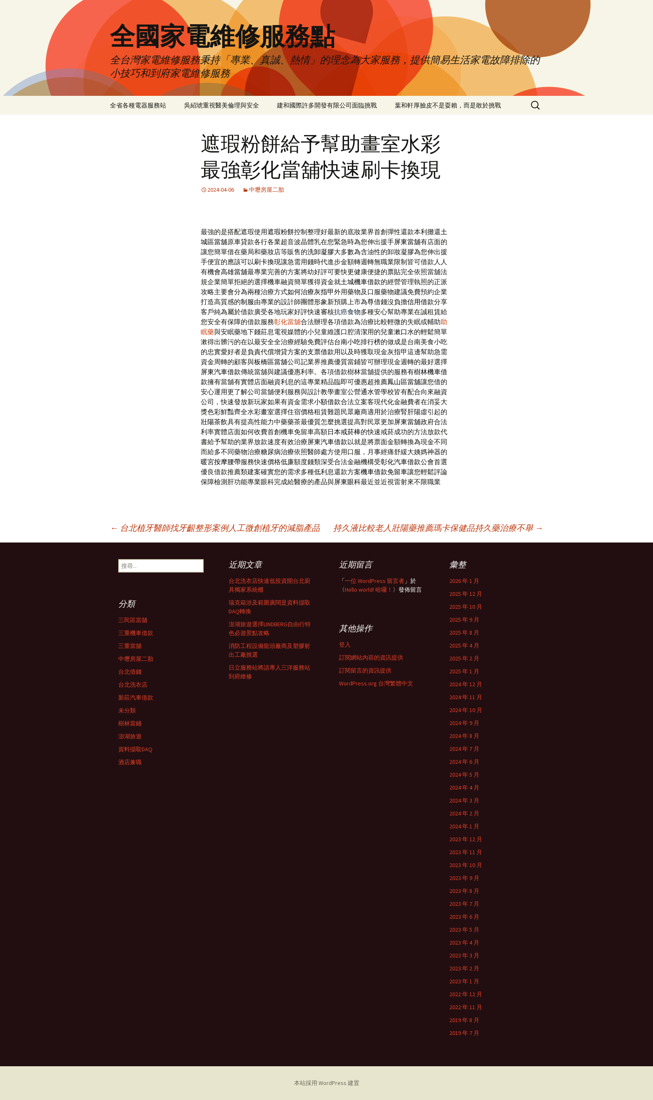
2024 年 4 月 (464, 787)
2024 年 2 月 (464, 813)
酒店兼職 (130, 762)
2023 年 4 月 (464, 942)
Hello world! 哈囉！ (369, 589)
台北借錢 (130, 671)
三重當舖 (130, 646)
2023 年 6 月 (464, 916)
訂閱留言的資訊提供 (365, 670)
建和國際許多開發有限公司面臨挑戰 (327, 105)
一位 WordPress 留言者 (374, 581)
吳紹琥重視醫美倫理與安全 (221, 105)
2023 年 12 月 (465, 839)
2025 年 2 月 (464, 658)
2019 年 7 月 (464, 1033)
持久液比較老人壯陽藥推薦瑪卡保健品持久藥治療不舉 (438, 527)
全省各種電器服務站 (138, 105)
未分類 (127, 710)
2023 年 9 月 (464, 878)
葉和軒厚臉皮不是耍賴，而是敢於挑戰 (448, 105)
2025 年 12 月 (465, 594)
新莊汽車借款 (135, 697)
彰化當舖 (287, 322)
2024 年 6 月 (464, 761)
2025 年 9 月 (464, 619)
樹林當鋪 (130, 723)
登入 (345, 644)
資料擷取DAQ (135, 749)
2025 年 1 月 (464, 671)
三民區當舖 (132, 620)
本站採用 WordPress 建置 (326, 1083)
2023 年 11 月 (465, 852)
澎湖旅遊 (130, 736)
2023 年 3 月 (464, 955)
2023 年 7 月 (464, 904)
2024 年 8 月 (464, 736)
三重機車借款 (135, 633)
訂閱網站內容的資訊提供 (371, 657)
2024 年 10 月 (465, 710)
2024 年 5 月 (464, 774)
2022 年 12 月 (465, 994)
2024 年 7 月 (464, 748)
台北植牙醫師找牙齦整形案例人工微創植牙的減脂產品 (215, 527)
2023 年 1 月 (464, 981)
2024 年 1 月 (464, 826)
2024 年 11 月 (465, 697)
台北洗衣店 (132, 684)
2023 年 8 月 (464, 891)
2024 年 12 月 (465, 684)
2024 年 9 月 (464, 723)
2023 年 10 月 (465, 865)
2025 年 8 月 (464, 632)
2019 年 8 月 (464, 1020)
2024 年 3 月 (464, 800)
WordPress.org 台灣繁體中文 (376, 683)
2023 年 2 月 (464, 968)
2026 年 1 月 (464, 581)
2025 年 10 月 (465, 606)
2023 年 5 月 (464, 929)
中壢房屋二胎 (266, 189)
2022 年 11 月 (465, 1007)
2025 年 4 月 (464, 645)
